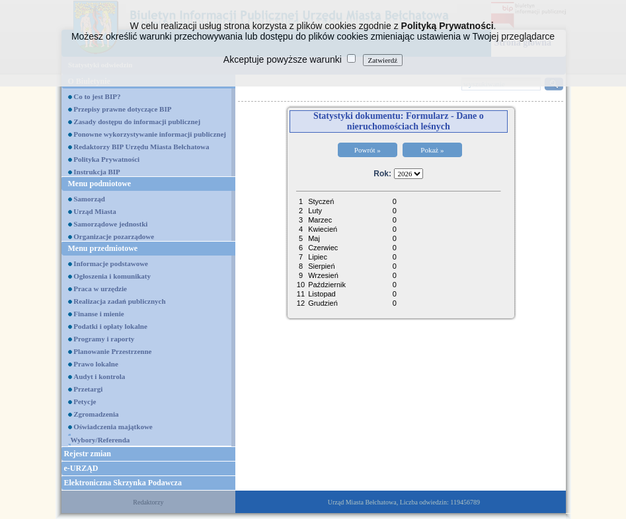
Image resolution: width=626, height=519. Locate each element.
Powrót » (367, 150)
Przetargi (87, 389)
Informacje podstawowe (110, 263)
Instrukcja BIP (96, 172)
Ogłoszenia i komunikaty (112, 276)
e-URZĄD (81, 468)
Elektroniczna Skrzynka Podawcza (123, 482)
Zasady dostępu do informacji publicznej (136, 121)
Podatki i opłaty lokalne (110, 326)
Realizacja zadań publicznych (119, 301)
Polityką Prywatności (447, 25)
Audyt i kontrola (99, 376)
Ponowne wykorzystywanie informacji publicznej (149, 134)
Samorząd (89, 199)
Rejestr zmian (87, 453)
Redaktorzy (148, 502)
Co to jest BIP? (96, 96)
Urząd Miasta (94, 211)
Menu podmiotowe (100, 183)
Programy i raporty (103, 339)
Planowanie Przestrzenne (112, 351)
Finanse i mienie (98, 314)
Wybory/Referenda (100, 440)
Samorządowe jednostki (110, 224)
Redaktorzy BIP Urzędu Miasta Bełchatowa (141, 147)
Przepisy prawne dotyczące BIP (122, 109)
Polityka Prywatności (106, 159)
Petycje (84, 401)
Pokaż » (432, 150)
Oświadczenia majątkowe (112, 427)
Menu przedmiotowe (103, 248)
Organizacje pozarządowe (113, 236)
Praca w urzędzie (100, 289)
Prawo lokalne (95, 364)
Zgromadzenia (95, 414)
